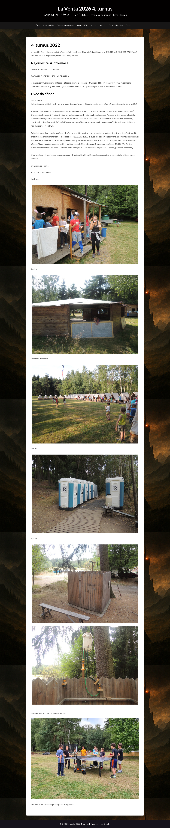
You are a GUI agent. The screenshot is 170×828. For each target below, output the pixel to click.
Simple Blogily (104, 824)
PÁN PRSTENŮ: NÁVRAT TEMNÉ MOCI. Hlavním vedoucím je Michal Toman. (85, 14)
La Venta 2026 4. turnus (85, 8)
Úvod (38, 25)
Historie (119, 25)
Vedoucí (103, 25)
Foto (111, 25)
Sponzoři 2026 (82, 25)
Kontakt (94, 25)
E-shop (128, 25)
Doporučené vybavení (65, 25)
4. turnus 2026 (48, 25)
